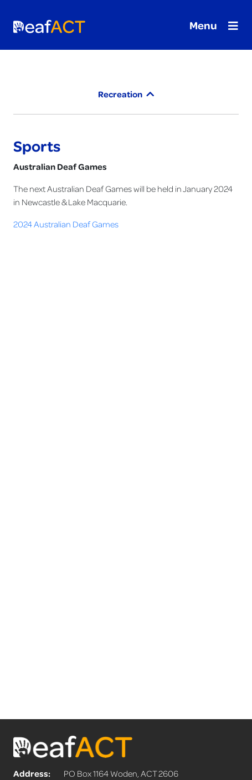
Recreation (126, 94)
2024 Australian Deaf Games (66, 224)
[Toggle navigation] (210, 25)
